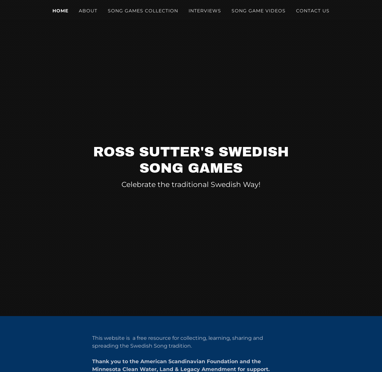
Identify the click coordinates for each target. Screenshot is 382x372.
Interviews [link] (205, 11)
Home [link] (60, 11)
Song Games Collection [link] (143, 11)
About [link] (88, 11)
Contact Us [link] (313, 11)
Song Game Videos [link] (259, 11)
